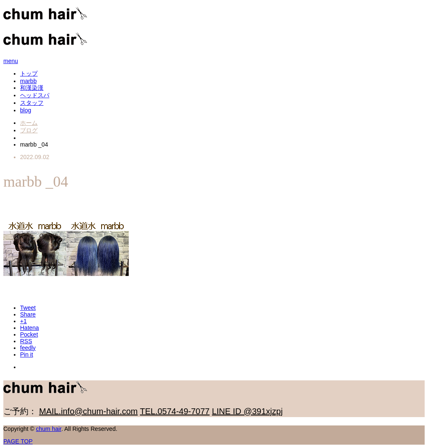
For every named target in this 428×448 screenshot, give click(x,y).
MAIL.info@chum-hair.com (88, 411)
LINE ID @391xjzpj (247, 411)
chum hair (48, 428)
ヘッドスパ (34, 95)
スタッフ (31, 102)
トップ (29, 73)
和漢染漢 (31, 87)
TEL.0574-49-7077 (175, 411)
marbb (28, 81)
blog (25, 110)
